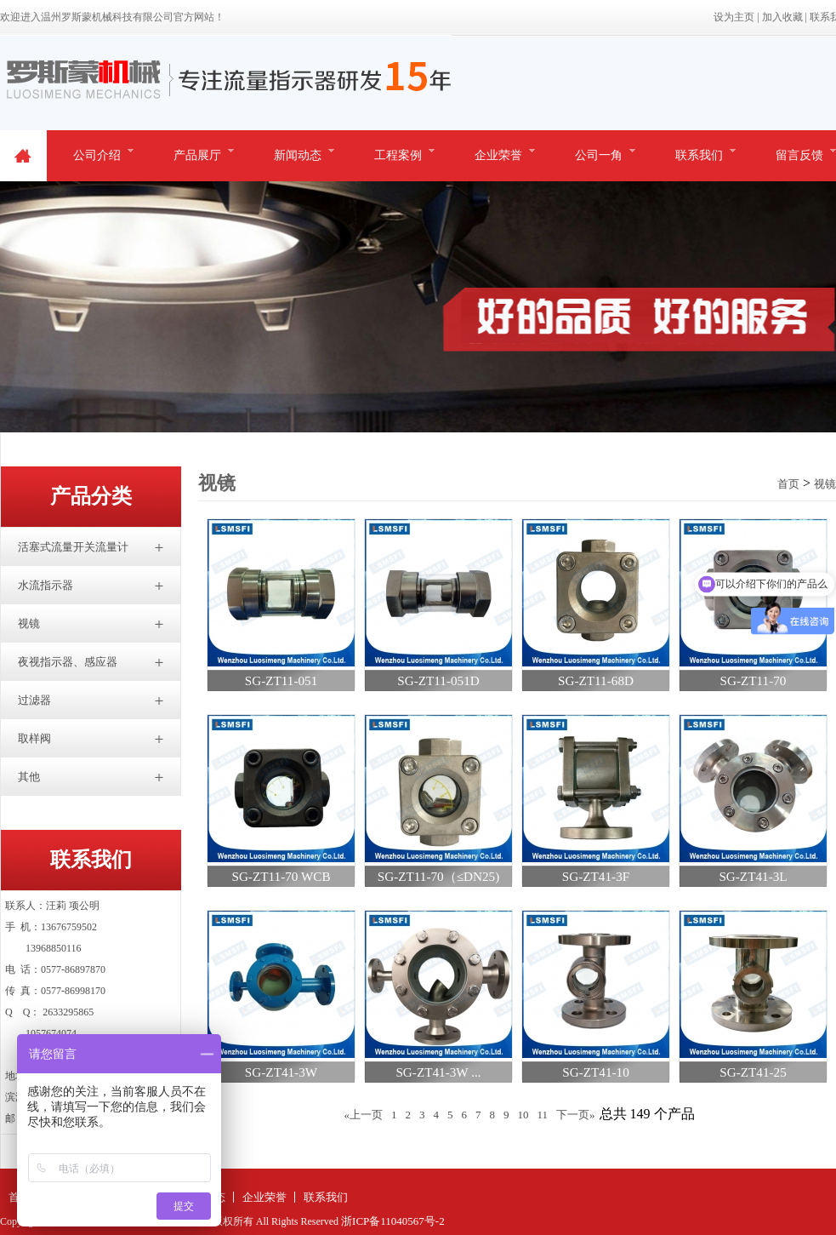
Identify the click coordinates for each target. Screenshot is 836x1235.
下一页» (575, 1114)
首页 (788, 483)
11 (542, 1114)
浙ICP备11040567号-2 (393, 1221)
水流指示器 (45, 585)
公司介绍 (97, 155)
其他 (29, 776)
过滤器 (34, 700)
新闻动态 (297, 155)
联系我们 (699, 155)
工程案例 (398, 155)
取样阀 (34, 738)
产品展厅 (197, 155)
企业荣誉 (498, 155)
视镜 (29, 623)
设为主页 (734, 17)
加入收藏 (782, 17)
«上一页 (363, 1114)
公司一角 (599, 155)
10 (522, 1114)
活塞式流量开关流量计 (73, 546)
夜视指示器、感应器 (67, 661)
